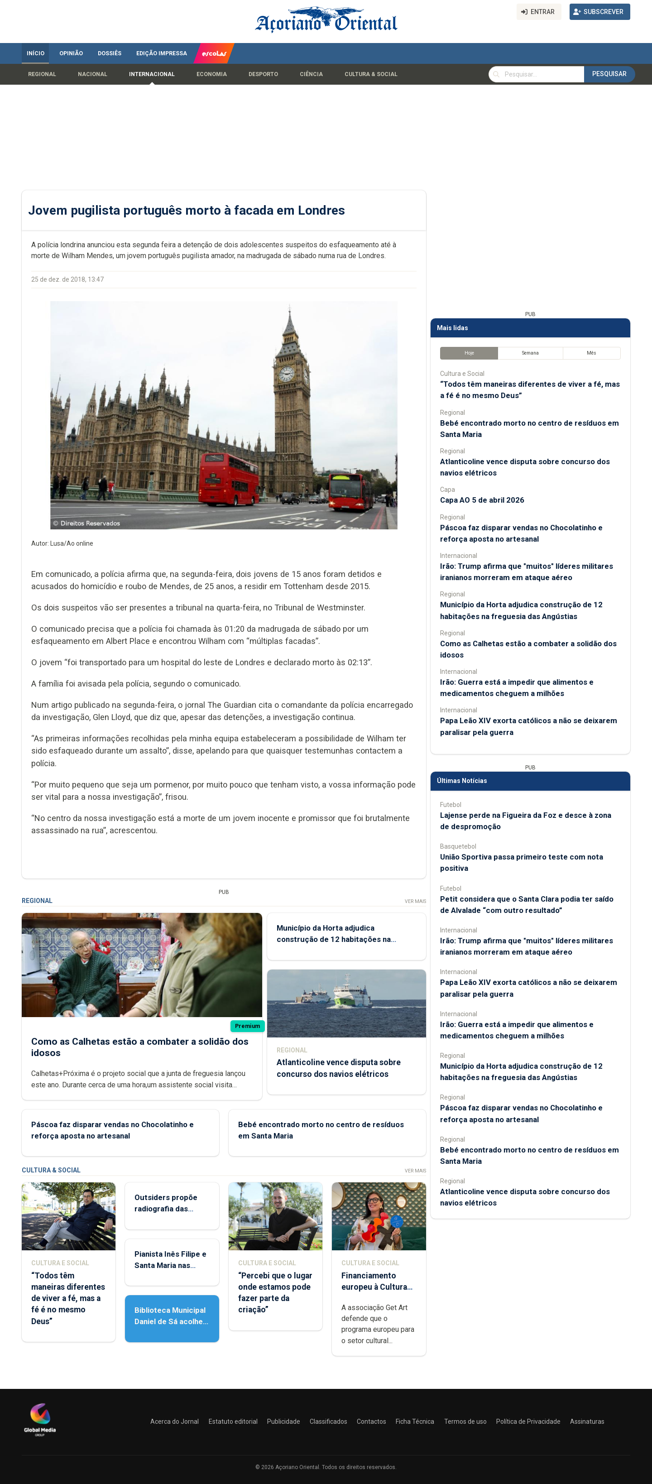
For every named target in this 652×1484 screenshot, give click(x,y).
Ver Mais (415, 901)
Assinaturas (587, 1421)
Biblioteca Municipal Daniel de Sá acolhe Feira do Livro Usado (170, 1321)
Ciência (311, 74)
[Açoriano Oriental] (40, 1437)
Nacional (92, 74)
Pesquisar (609, 73)
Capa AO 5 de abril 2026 (482, 499)
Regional (42, 74)
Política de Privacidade (528, 1421)
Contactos (371, 1421)
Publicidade (283, 1421)
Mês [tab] (591, 353)
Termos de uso (465, 1421)
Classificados (328, 1421)
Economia (212, 74)
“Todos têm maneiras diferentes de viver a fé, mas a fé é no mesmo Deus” (68, 1298)
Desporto (263, 74)
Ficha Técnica (415, 1421)
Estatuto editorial (233, 1421)
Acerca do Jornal (174, 1421)
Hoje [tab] (469, 353)
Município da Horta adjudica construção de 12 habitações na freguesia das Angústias (334, 939)
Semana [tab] (530, 353)
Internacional (152, 74)
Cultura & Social (371, 74)
